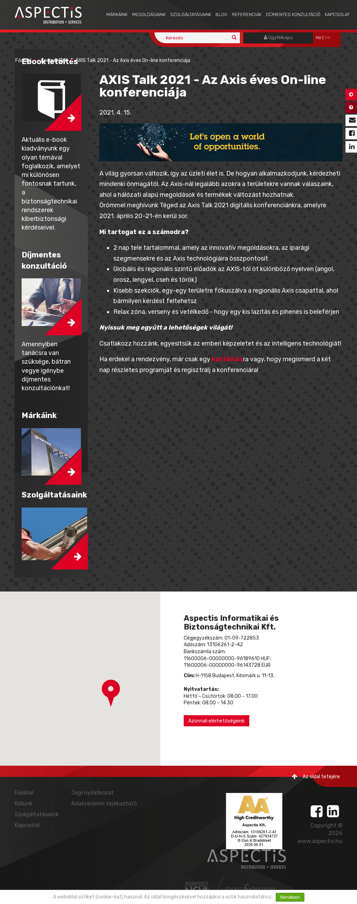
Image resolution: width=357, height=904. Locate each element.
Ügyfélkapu (278, 37)
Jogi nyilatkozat (92, 792)
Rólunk (23, 803)
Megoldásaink (149, 14)
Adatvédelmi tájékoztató (104, 803)
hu (318, 38)
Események (54, 60)
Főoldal (23, 60)
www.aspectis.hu (319, 841)
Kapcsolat (337, 14)
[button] (111, 693)
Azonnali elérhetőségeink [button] (216, 721)
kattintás (227, 359)
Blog (221, 14)
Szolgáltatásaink (190, 14)
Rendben (290, 897)
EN (327, 38)
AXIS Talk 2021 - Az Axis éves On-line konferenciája (132, 60)
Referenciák (246, 14)
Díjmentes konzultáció (293, 14)
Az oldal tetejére (316, 776)
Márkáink (117, 14)
